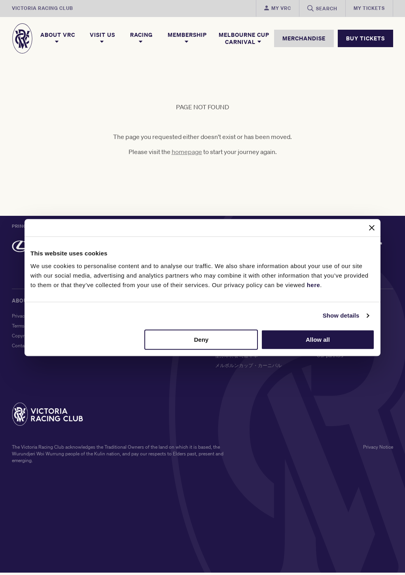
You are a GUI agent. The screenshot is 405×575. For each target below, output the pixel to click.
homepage (187, 154)
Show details (341, 315)
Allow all (318, 339)
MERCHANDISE (304, 38)
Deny (201, 339)
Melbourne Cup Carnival (244, 38)
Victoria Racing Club (42, 8)
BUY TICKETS (365, 38)
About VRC (57, 38)
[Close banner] (372, 227)
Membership (187, 38)
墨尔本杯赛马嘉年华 (236, 357)
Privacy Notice (378, 449)
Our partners (330, 357)
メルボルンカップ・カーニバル (248, 367)
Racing (141, 38)
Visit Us (102, 38)
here (313, 285)
